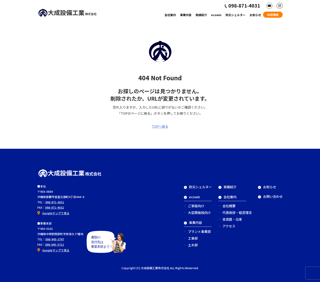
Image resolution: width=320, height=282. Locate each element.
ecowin (216, 15)
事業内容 (185, 15)
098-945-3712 (54, 244)
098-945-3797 (54, 239)
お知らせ (255, 15)
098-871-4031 (54, 202)
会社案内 (170, 15)
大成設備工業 (67, 12)
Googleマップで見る (55, 213)
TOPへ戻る (160, 126)
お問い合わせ (270, 196)
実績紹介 (201, 15)
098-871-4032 (54, 207)
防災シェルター (236, 15)
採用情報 (273, 15)
